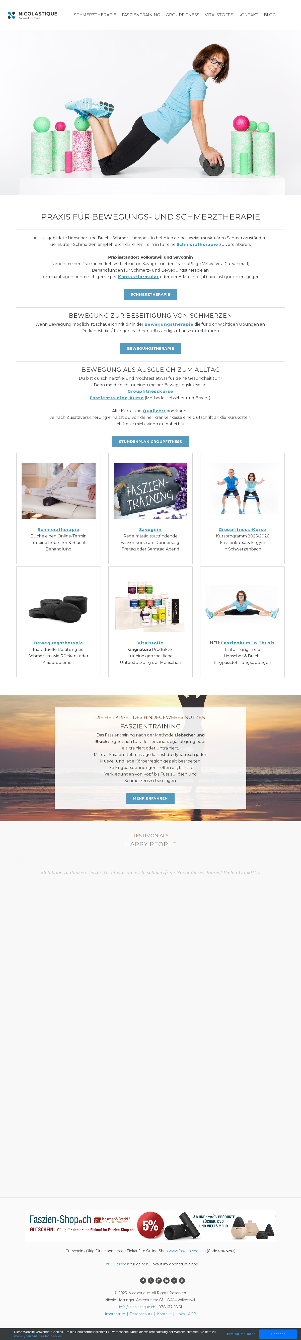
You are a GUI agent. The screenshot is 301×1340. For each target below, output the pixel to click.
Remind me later (240, 1334)
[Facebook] (143, 1280)
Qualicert (154, 411)
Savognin (150, 529)
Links (180, 1314)
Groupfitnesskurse (150, 391)
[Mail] (174, 1280)
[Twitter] (151, 1280)
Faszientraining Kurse (117, 398)
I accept (278, 1334)
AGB (192, 1314)
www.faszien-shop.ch (187, 1251)
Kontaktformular (138, 276)
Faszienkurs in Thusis (248, 643)
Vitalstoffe (150, 643)
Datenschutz (142, 1314)
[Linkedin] (166, 1280)
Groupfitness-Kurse (242, 529)
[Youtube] (182, 1280)
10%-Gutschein (116, 1264)
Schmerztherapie (197, 244)
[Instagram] (159, 1280)
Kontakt (164, 1314)
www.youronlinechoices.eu (38, 1336)
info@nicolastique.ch (137, 1307)
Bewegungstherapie (169, 324)
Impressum (115, 1314)
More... (246, 15)
